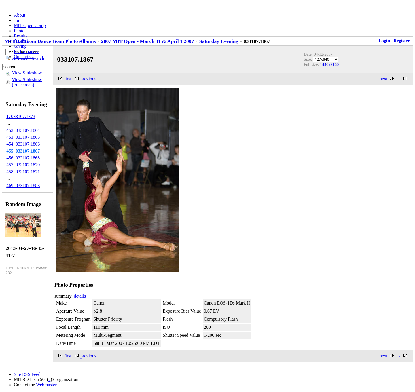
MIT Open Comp (30, 25)
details (80, 296)
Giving (20, 46)
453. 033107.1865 (23, 137)
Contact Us (24, 56)
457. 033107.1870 (23, 164)
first (67, 78)
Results (20, 35)
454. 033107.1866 (23, 144)
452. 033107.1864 (23, 130)
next (384, 78)
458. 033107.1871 (23, 171)
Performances (26, 51)
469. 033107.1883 (23, 185)
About (19, 15)
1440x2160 (329, 64)
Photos (20, 30)
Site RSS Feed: (28, 374)
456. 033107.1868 (23, 157)
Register (401, 40)
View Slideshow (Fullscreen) (27, 82)
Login (384, 40)
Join (18, 20)
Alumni (21, 41)
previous (88, 78)
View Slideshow (27, 72)
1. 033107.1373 (20, 116)
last (398, 78)
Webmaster (46, 384)
